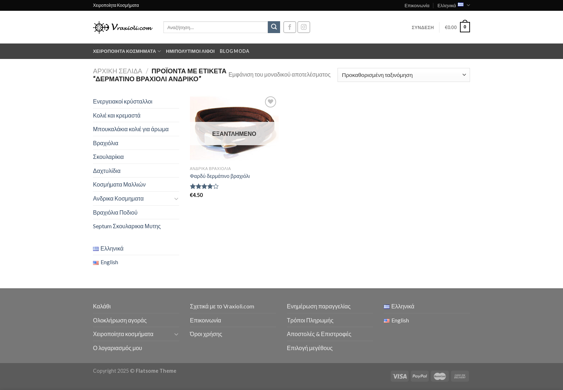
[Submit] (274, 27)
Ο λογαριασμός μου (117, 347)
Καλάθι (102, 306)
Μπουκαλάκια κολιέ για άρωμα (131, 128)
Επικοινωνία (417, 5)
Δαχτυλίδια (107, 170)
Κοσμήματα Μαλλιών (119, 184)
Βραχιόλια (105, 142)
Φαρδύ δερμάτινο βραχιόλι (220, 176)
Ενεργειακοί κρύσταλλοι (122, 101)
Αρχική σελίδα (117, 71)
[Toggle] (176, 198)
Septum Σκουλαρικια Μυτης (127, 225)
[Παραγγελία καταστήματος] (404, 75)
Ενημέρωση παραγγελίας (318, 306)
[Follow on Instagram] (303, 27)
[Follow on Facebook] (289, 27)
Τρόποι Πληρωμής (310, 320)
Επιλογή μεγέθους (310, 347)
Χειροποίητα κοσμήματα (127, 51)
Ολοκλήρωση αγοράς (120, 320)
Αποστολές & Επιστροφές (319, 333)
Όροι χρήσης (206, 333)
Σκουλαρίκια (108, 156)
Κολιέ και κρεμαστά (116, 115)
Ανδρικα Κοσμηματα (118, 198)
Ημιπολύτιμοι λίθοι (190, 51)
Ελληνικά (453, 5)
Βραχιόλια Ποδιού (115, 212)
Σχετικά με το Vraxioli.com (222, 306)
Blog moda (234, 51)
